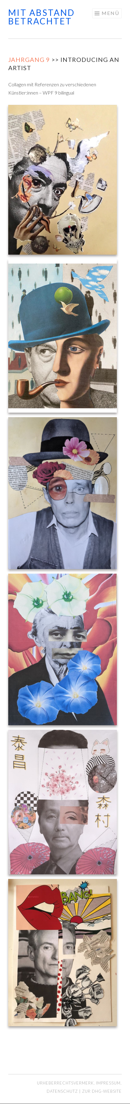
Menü (110, 13)
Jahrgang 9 (29, 59)
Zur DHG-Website (102, 1091)
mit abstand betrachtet (41, 16)
